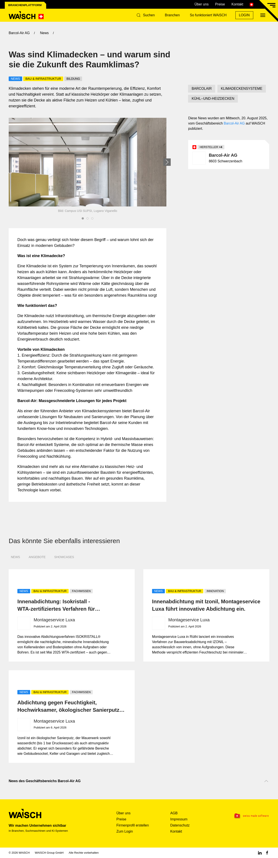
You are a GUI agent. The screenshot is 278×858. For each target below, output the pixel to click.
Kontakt (237, 4)
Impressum (178, 819)
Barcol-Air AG (234, 123)
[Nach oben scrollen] (266, 781)
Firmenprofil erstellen (132, 825)
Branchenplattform (25, 5)
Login (244, 15)
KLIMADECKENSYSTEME (241, 88)
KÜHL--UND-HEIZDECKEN (213, 98)
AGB (174, 813)
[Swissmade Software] (246, 816)
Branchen (172, 15)
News (15, 557)
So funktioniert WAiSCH (208, 15)
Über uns (201, 4)
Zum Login (124, 831)
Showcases (64, 557)
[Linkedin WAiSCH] (260, 852)
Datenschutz (180, 825)
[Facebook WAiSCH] (267, 852)
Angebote (37, 557)
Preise (220, 4)
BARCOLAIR (202, 88)
